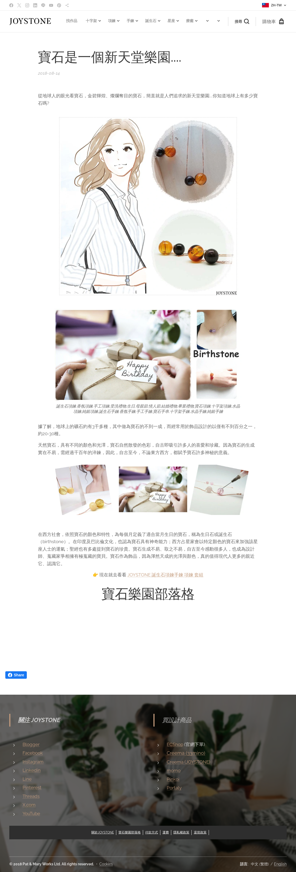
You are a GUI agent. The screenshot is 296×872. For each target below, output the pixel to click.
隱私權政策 (181, 832)
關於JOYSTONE (102, 832)
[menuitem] (66, 21)
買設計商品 (176, 719)
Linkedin (32, 770)
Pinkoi (173, 779)
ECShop (175, 744)
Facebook (33, 753)
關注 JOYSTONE (39, 719)
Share (16, 675)
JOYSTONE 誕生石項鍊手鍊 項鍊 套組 (165, 574)
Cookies (106, 864)
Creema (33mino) (186, 753)
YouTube (31, 813)
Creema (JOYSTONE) (188, 762)
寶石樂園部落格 (148, 594)
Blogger (31, 744)
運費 (165, 832)
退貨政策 (200, 832)
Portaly (174, 787)
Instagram (33, 761)
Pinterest (32, 787)
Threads (31, 796)
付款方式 (151, 832)
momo (174, 770)
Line (27, 778)
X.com (29, 804)
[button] (242, 21)
